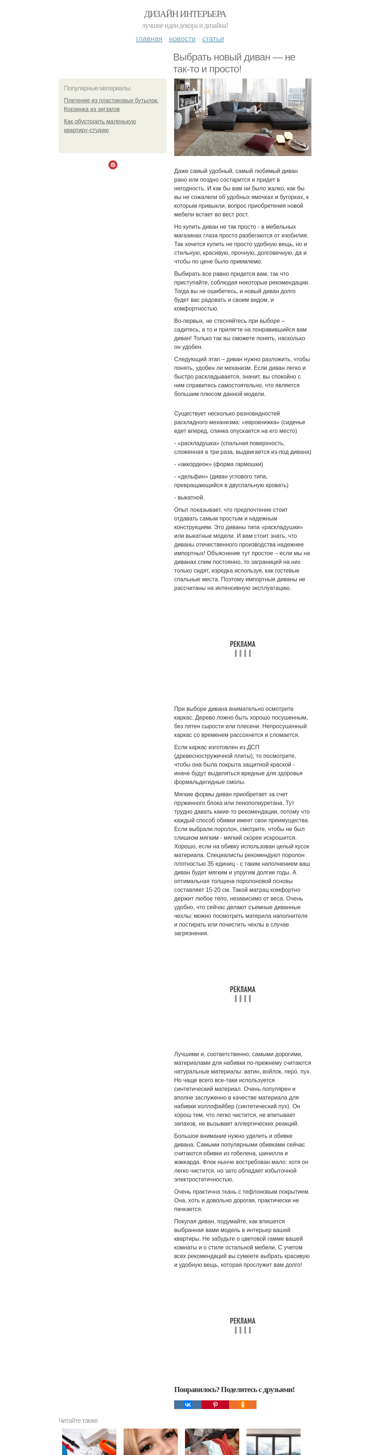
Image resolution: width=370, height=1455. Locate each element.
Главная (149, 39)
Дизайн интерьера (185, 14)
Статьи (213, 39)
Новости (182, 39)
